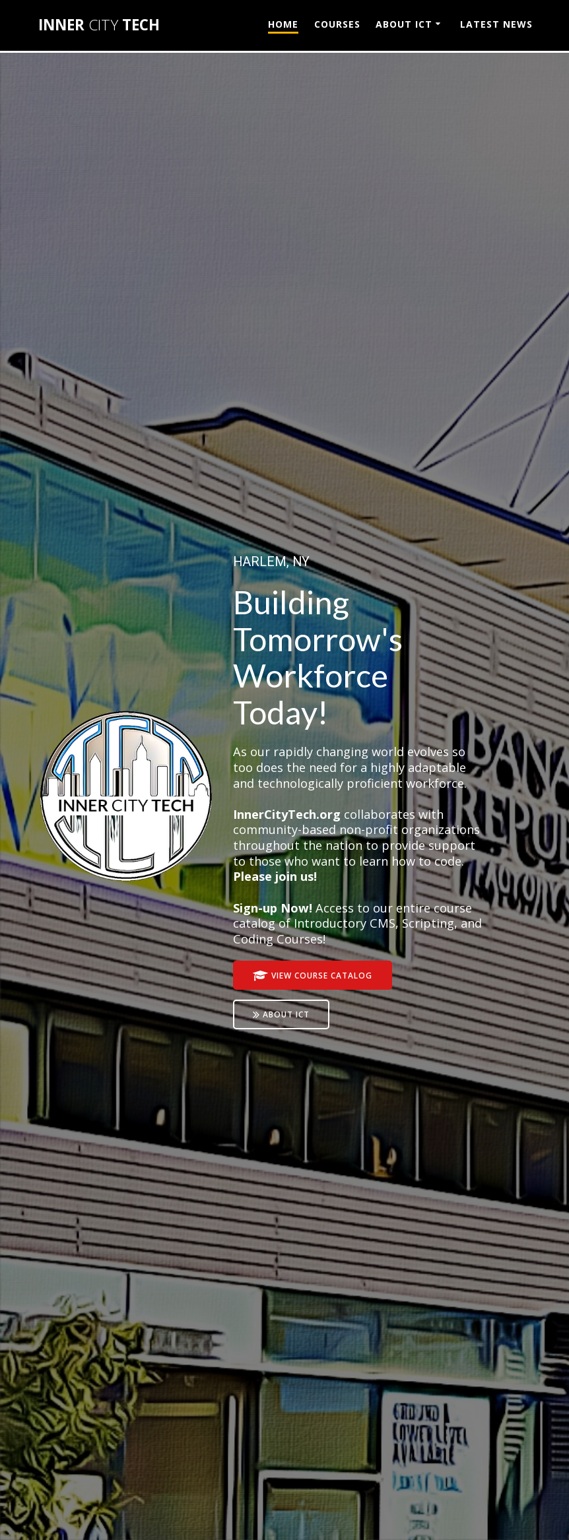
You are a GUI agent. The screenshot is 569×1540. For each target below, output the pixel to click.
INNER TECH (99, 25)
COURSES (337, 24)
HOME (283, 24)
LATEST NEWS (496, 24)
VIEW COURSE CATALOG (312, 976)
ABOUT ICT (404, 24)
